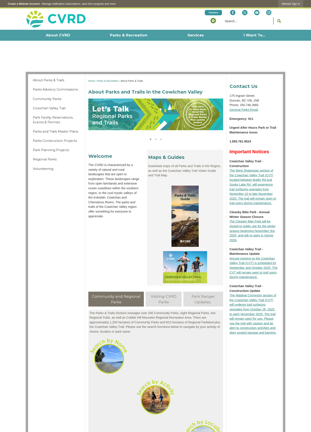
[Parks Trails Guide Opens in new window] (185, 216)
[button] (213, 20)
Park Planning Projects (51, 150)
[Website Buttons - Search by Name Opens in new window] (155, 356)
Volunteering (43, 169)
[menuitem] (58, 35)
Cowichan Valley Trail (49, 108)
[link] (290, 4)
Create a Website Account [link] (24, 3)
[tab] (116, 299)
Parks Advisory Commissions (55, 89)
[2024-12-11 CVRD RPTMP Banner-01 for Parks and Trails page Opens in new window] (155, 114)
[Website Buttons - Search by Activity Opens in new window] (155, 397)
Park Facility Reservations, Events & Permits (53, 120)
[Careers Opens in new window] (213, 12)
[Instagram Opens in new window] (268, 12)
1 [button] (150, 139)
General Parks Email (244, 109)
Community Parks (47, 99)
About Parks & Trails (48, 80)
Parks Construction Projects (55, 141)
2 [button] (155, 139)
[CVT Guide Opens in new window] (185, 267)
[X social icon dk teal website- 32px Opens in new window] (244, 12)
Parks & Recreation (107, 81)
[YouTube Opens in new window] (256, 12)
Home (91, 81)
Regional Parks (45, 159)
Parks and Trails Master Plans (55, 131)
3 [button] (160, 139)
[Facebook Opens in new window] (232, 12)
